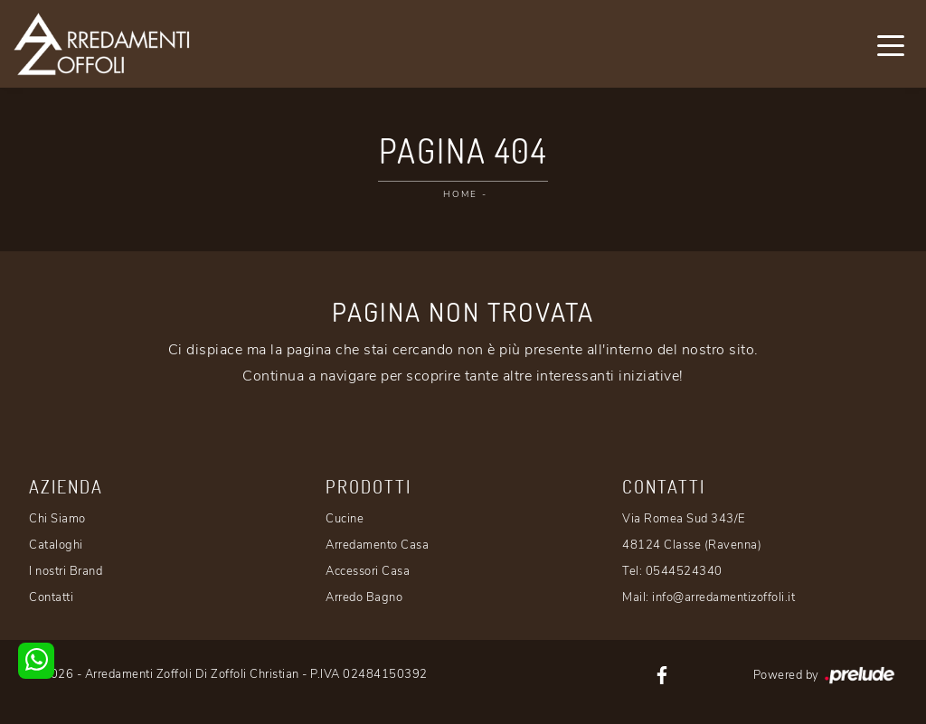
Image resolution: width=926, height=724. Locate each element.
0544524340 (684, 571)
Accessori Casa (368, 571)
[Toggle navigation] (890, 44)
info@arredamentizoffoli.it (723, 597)
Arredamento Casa (377, 545)
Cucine (345, 519)
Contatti (51, 597)
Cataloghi (56, 545)
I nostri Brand (65, 571)
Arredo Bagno (364, 597)
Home (460, 194)
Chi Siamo (57, 519)
